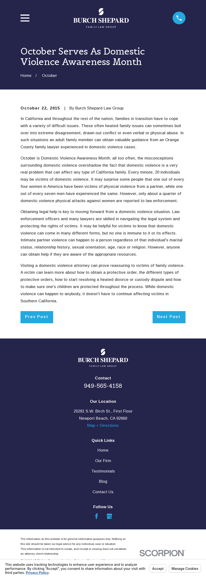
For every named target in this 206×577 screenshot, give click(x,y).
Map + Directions (103, 425)
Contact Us (103, 492)
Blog (103, 481)
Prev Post (36, 316)
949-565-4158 (103, 386)
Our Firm (103, 460)
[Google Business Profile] (109, 516)
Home (103, 450)
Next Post (168, 316)
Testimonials (103, 471)
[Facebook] (96, 516)
